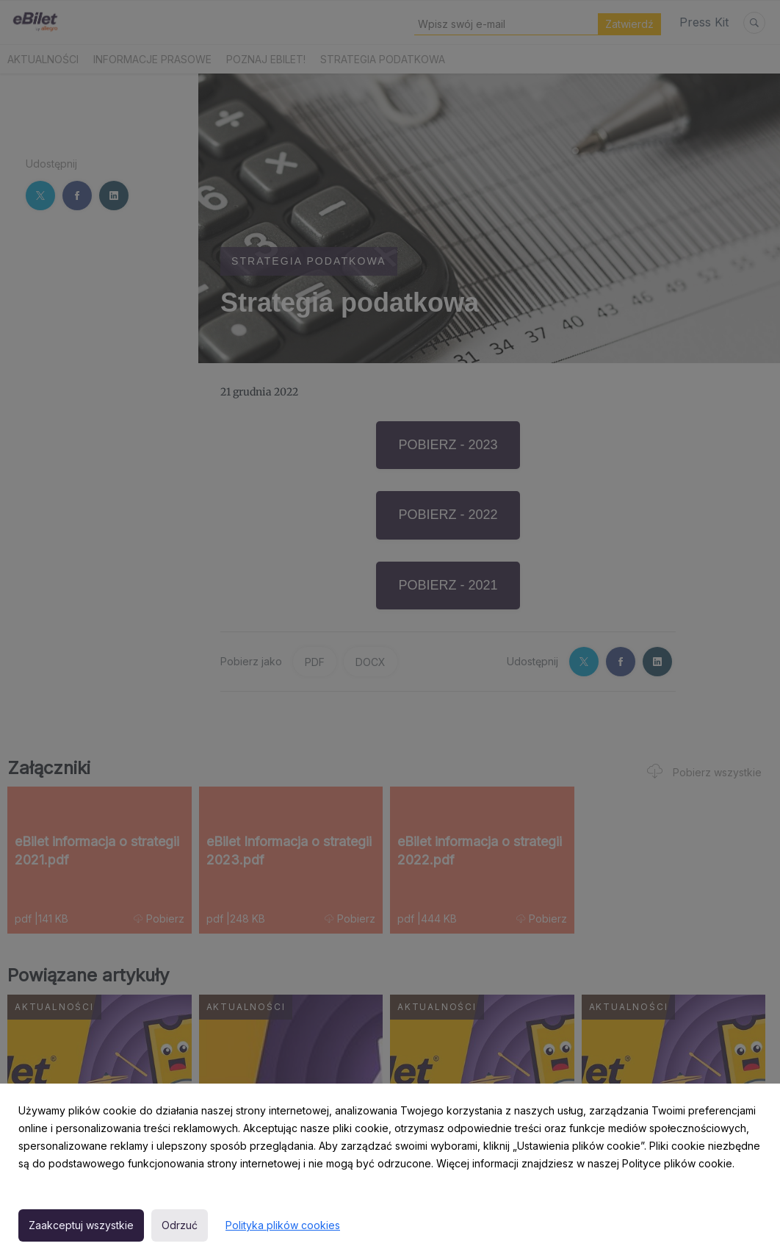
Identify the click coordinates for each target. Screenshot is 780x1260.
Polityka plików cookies (282, 1225)
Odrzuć (180, 1225)
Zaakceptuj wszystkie (81, 1225)
